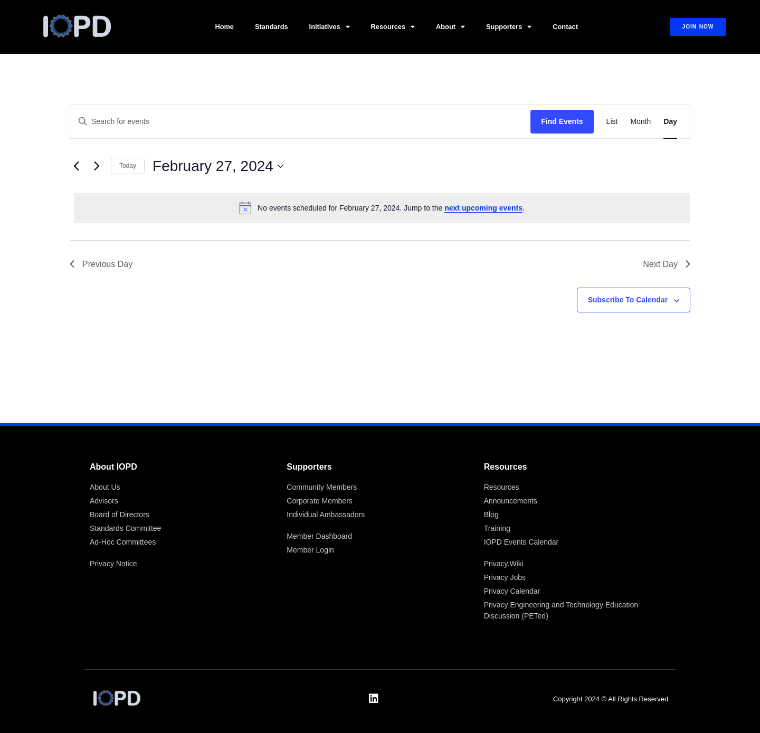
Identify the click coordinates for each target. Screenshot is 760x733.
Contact (565, 27)
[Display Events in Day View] (670, 121)
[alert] (382, 208)
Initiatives (329, 27)
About (450, 27)
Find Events (562, 121)
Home (224, 27)
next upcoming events (483, 208)
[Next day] (96, 166)
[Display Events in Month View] (640, 121)
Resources (393, 27)
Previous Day (101, 264)
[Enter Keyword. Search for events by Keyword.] (300, 121)
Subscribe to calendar (628, 300)
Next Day (666, 264)
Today (127, 165)
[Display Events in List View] (612, 121)
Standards (271, 27)
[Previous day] (76, 166)
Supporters (508, 27)
